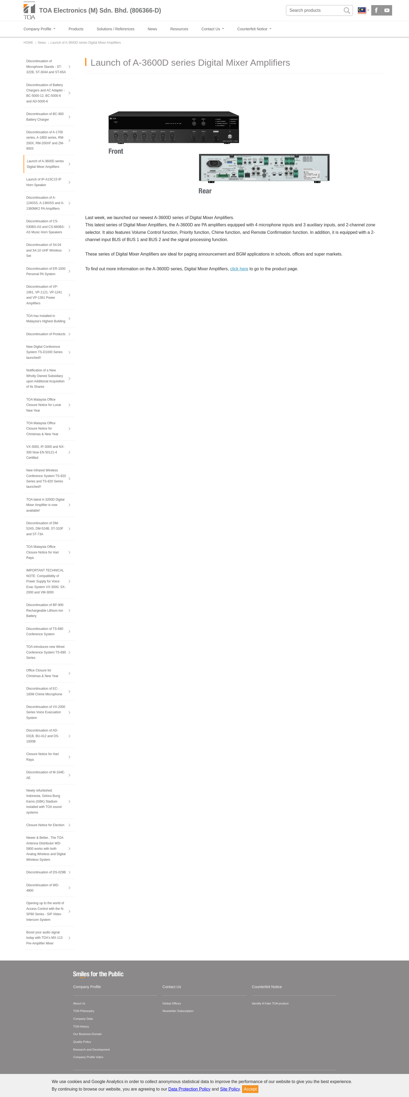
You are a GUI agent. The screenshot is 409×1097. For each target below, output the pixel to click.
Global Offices (171, 1003)
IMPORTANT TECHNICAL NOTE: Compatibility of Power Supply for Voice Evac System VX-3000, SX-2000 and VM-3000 (46, 581)
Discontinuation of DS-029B (46, 872)
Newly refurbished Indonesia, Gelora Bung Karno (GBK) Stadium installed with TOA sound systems (44, 801)
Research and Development (91, 1049)
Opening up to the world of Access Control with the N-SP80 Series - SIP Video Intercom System (45, 911)
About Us (79, 1003)
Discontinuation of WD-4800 (42, 887)
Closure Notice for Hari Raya (42, 756)
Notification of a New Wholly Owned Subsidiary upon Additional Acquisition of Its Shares (45, 378)
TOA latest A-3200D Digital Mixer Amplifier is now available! (45, 505)
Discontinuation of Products (45, 334)
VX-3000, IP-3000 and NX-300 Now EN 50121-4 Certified (45, 452)
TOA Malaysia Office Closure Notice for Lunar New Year (43, 405)
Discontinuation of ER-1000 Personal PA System (45, 271)
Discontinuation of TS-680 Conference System (44, 631)
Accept (250, 1089)
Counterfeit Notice (267, 987)
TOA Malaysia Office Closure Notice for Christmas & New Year (42, 428)
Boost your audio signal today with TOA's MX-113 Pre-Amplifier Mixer (44, 937)
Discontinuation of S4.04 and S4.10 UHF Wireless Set (44, 250)
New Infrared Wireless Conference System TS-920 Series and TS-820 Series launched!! (46, 478)
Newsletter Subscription (178, 1011)
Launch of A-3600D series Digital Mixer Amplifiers (45, 163)
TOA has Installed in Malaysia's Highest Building (45, 318)
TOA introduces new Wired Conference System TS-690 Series (46, 652)
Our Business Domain (87, 1034)
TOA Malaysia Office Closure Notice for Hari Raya (42, 552)
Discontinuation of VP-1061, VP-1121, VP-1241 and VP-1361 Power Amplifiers (44, 295)
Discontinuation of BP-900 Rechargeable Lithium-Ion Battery (45, 610)
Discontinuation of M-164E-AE (45, 775)
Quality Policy (82, 1041)
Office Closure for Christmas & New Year (42, 673)
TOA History (81, 1026)
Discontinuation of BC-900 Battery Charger (45, 116)
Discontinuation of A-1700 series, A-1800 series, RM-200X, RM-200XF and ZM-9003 (45, 140)
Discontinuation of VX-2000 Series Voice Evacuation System (45, 712)
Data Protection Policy (189, 1089)
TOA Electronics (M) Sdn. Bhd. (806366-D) (100, 10)
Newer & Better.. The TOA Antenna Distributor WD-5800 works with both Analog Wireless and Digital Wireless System (46, 849)
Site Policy (230, 1089)
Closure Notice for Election (45, 825)
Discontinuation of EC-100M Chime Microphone (44, 691)
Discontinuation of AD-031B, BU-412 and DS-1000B (42, 736)
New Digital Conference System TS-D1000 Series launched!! (44, 352)
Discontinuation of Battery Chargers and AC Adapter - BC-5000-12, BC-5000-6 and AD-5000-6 (45, 93)
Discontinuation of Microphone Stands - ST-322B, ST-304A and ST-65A (46, 66)
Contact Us (171, 987)
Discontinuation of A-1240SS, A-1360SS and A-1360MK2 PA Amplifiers (45, 203)
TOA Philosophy (83, 1011)
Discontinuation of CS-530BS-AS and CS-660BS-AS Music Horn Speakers (45, 226)
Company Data (83, 1018)
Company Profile (87, 987)
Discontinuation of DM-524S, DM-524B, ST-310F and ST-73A (44, 528)
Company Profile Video (88, 1057)
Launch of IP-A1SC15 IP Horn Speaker (43, 182)
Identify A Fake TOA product (270, 1003)
